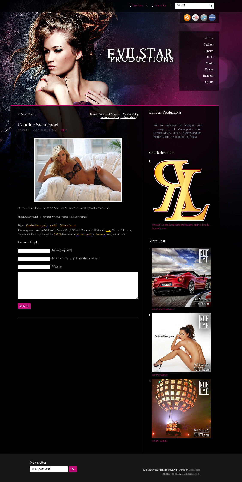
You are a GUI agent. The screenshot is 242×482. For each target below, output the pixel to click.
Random (208, 75)
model (53, 225)
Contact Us (160, 5)
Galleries (207, 38)
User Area (137, 5)
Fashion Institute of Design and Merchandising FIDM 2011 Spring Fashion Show (114, 116)
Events (209, 69)
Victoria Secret (68, 225)
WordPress (194, 469)
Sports (209, 50)
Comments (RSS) (191, 473)
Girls (64, 130)
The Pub (208, 82)
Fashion (208, 44)
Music (209, 63)
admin (24, 130)
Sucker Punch (28, 114)
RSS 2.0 (57, 234)
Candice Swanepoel (36, 225)
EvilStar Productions (141, 56)
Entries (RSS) (170, 473)
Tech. (210, 57)
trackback (100, 234)
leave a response (84, 234)
